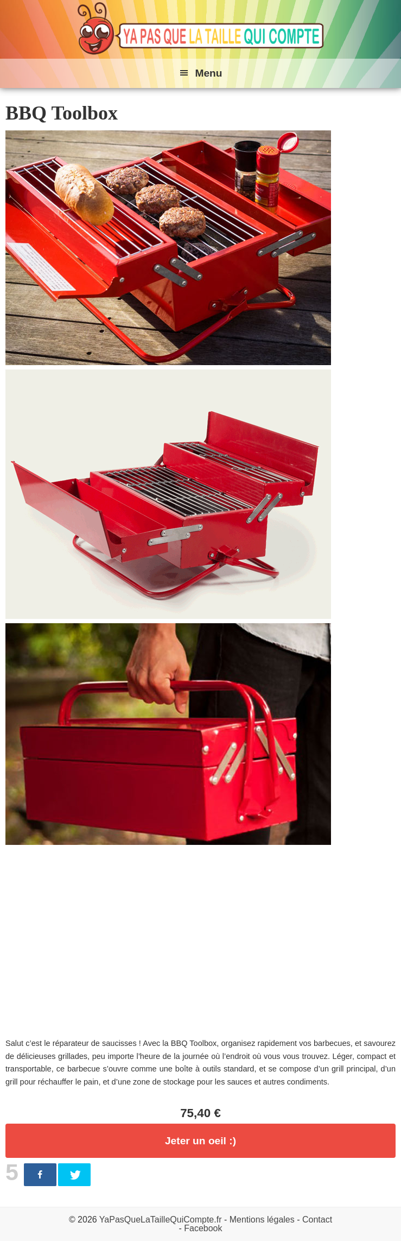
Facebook (203, 1228)
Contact (317, 1219)
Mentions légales (262, 1219)
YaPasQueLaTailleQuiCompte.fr (160, 1219)
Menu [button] (208, 73)
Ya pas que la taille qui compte (201, 29)
